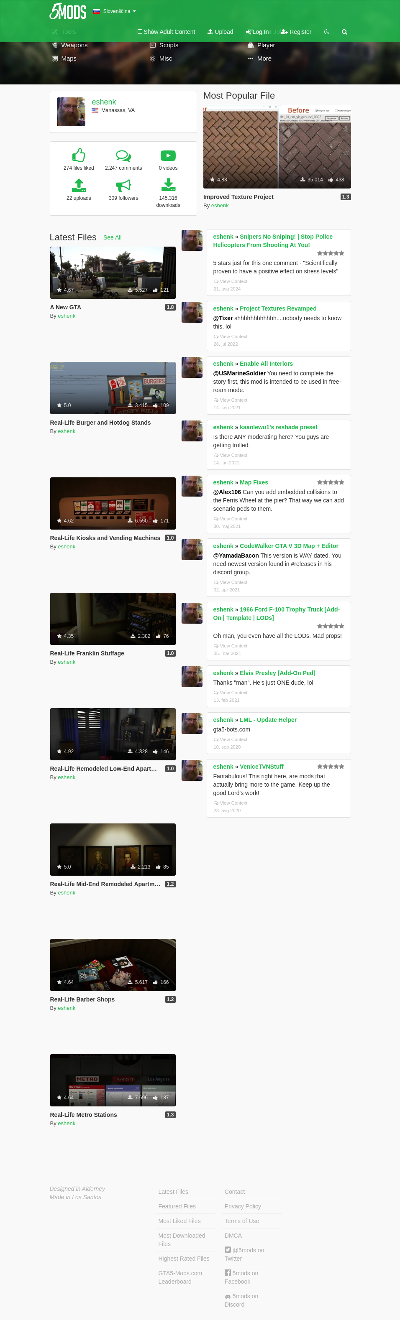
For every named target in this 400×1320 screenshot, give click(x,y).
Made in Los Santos (76, 1197)
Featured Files (177, 1206)
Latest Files (174, 1191)
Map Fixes (254, 482)
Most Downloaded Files (182, 1239)
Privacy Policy (243, 1206)
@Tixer (223, 318)
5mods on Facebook (241, 1277)
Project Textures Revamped (278, 308)
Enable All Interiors (266, 363)
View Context (231, 281)
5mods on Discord (241, 1300)
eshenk (104, 102)
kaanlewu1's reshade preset (278, 427)
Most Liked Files (180, 1221)
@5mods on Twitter (244, 1254)
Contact (235, 1191)
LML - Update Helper (268, 719)
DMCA (233, 1235)
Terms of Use (242, 1221)
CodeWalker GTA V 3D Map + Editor (289, 546)
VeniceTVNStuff (261, 766)
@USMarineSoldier (239, 373)
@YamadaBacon (236, 555)
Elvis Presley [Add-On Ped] (277, 673)
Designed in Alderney (77, 1188)
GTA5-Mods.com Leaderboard (181, 1277)
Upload (220, 31)
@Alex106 (227, 492)
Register (296, 31)
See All (112, 237)
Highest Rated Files (184, 1258)
